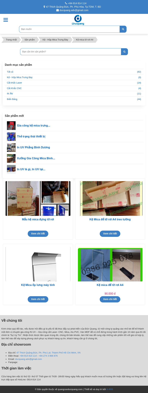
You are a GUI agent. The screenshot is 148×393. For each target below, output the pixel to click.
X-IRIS (109, 389)
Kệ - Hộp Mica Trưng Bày (74, 77)
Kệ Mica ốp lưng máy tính (38, 285)
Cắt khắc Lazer (74, 82)
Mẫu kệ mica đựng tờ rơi (38, 219)
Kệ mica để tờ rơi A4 (110, 285)
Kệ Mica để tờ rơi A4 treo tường (110, 219)
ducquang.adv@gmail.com (72, 10)
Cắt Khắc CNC (74, 88)
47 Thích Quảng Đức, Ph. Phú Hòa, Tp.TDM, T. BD (72, 6)
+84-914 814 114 (75, 3)
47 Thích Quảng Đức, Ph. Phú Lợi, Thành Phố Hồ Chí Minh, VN (48, 352)
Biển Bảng (74, 99)
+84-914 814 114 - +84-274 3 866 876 (39, 355)
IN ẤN (74, 93)
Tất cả (74, 72)
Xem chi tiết (38, 233)
